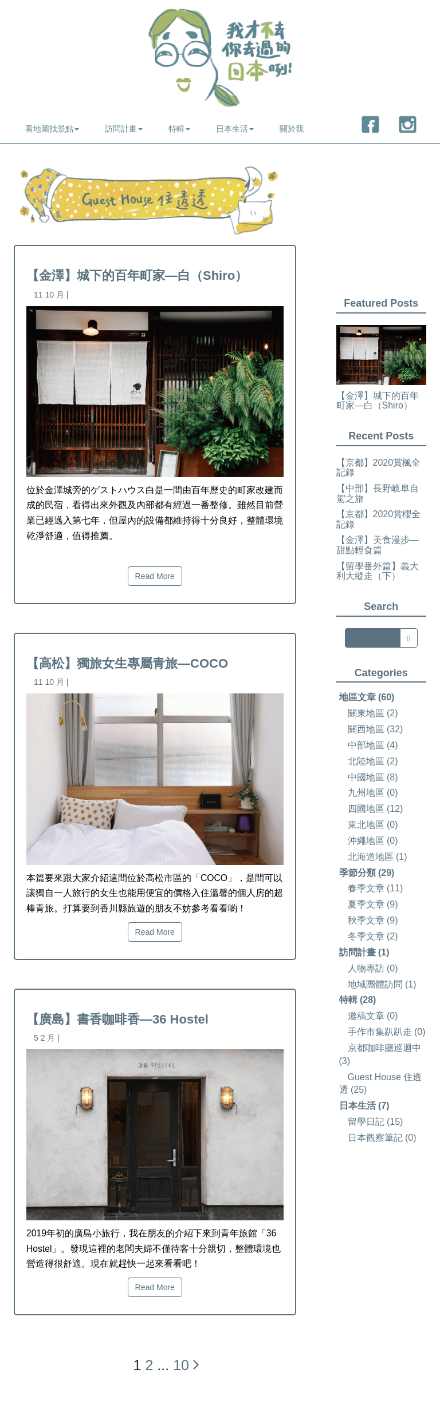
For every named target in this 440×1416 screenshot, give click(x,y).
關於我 (292, 128)
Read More (155, 576)
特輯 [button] (179, 128)
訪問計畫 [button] (124, 128)
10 (181, 1365)
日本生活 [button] (235, 128)
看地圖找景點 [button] (52, 128)
